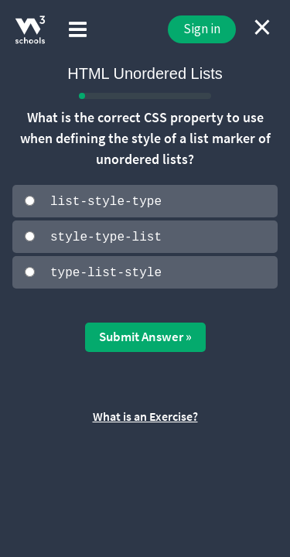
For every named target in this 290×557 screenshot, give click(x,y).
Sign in (201, 28)
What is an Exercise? (145, 414)
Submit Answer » (145, 335)
